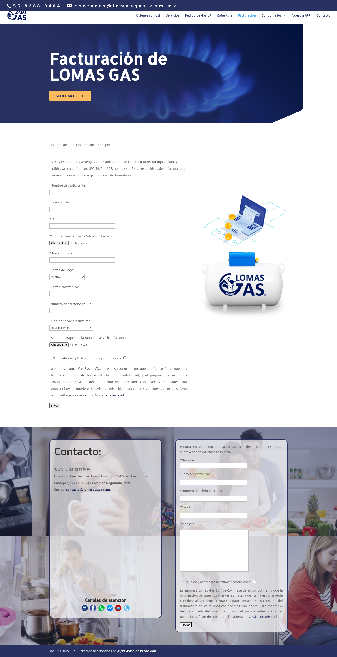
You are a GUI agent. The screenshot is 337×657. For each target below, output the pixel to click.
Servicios (172, 15)
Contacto (323, 15)
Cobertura (224, 15)
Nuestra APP (301, 15)
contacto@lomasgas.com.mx (88, 489)
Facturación (247, 15)
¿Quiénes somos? (147, 15)
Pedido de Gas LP (198, 15)
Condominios (272, 15)
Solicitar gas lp (70, 96)
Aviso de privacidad (109, 395)
